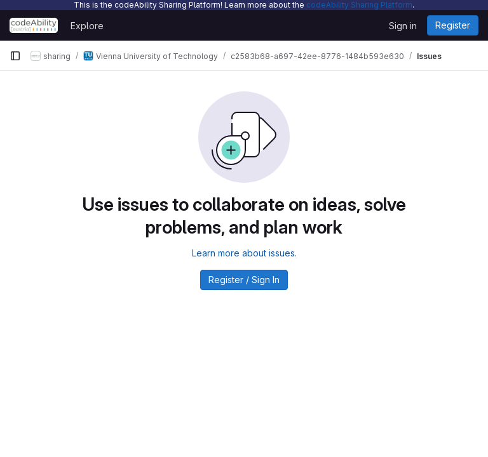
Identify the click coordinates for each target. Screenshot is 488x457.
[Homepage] (33, 25)
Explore (87, 25)
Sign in (403, 25)
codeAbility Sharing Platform (359, 5)
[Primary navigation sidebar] (15, 56)
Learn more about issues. (244, 253)
